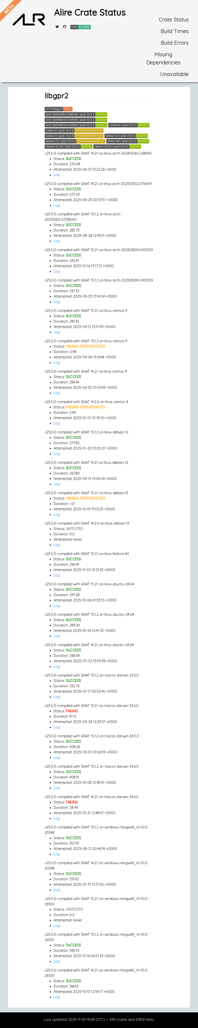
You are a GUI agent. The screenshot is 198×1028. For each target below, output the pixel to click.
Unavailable (174, 74)
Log (57, 174)
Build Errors (175, 42)
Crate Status (174, 19)
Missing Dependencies (163, 58)
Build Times (174, 31)
